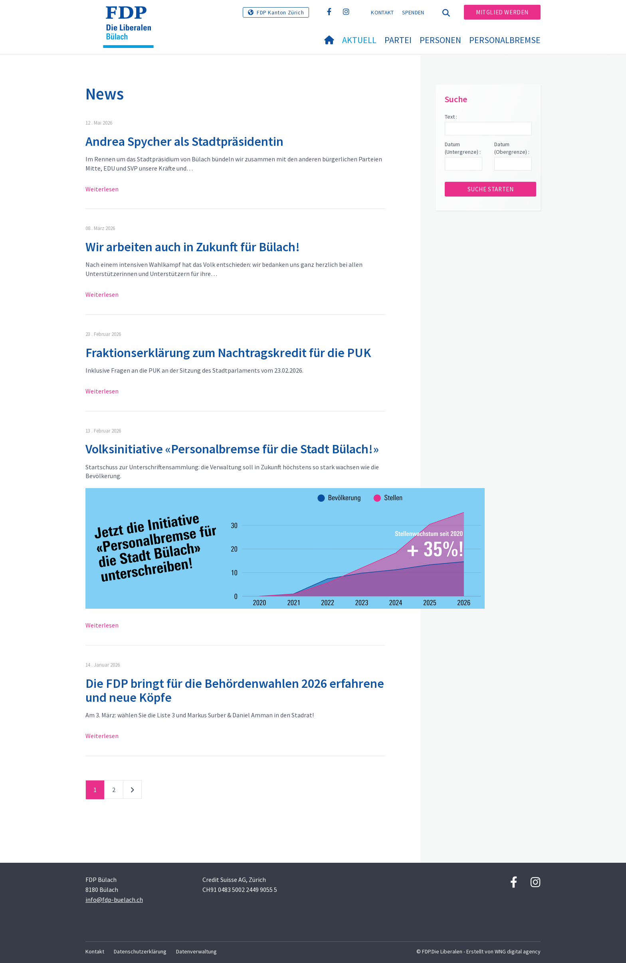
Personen (440, 40)
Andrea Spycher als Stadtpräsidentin (184, 141)
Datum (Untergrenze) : (463, 148)
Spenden (413, 12)
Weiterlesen (102, 189)
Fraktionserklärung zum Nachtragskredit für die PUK (228, 353)
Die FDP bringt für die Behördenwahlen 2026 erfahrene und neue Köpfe (234, 690)
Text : (451, 116)
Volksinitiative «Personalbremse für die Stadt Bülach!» (232, 449)
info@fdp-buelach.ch (114, 899)
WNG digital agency (518, 951)
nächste (132, 791)
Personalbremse (505, 40)
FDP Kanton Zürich (280, 12)
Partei (398, 40)
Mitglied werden (502, 12)
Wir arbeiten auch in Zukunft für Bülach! (192, 247)
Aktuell (359, 40)
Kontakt (382, 12)
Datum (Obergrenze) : (511, 148)
